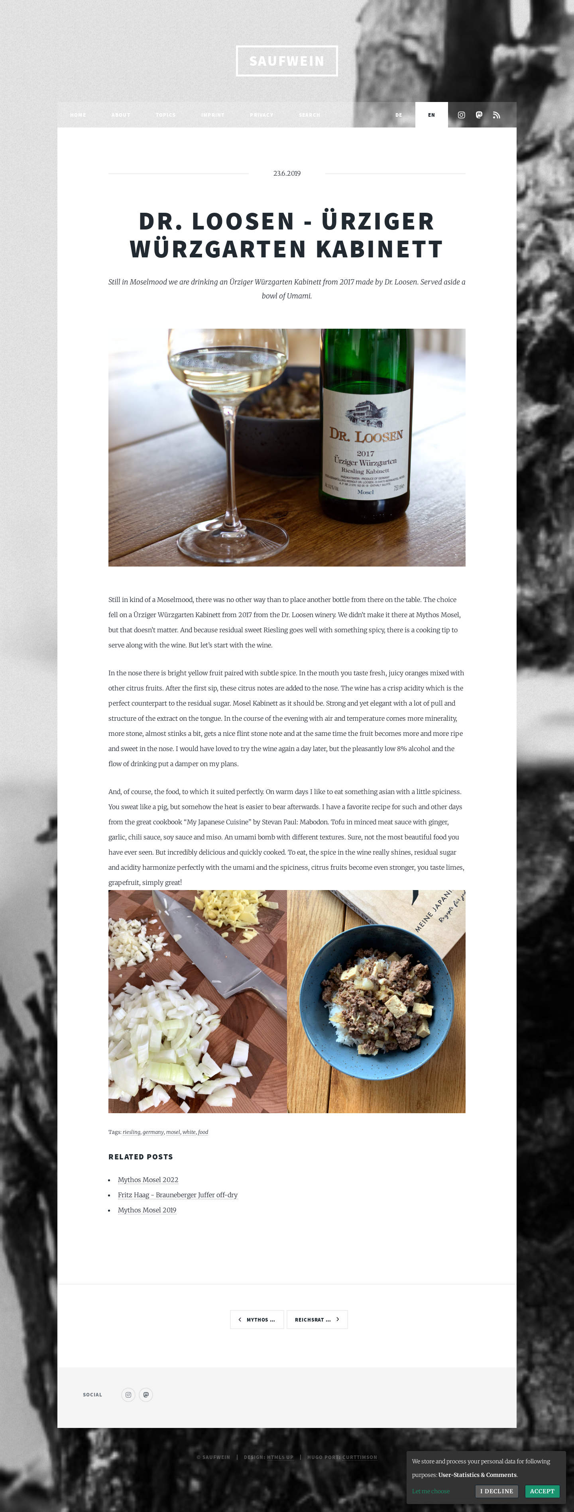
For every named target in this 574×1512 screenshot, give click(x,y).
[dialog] (486, 1477)
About (121, 115)
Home (78, 115)
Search (309, 115)
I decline (496, 1491)
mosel (173, 1132)
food (203, 1132)
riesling (131, 1132)
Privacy (261, 115)
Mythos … (261, 1319)
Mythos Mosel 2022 (148, 1180)
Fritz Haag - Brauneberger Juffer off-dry (178, 1195)
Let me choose (431, 1491)
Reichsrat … (313, 1319)
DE (398, 115)
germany (153, 1132)
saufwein (287, 61)
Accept (542, 1491)
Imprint (212, 115)
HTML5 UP (280, 1457)
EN (431, 115)
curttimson (359, 1457)
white (189, 1132)
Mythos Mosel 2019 (147, 1210)
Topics (166, 115)
